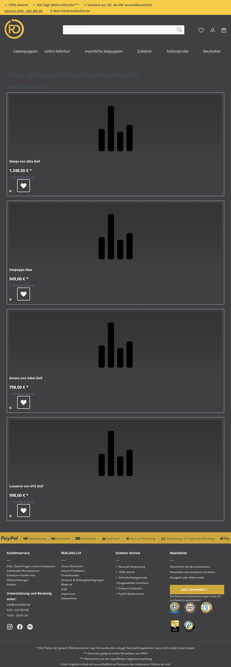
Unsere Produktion (73, 571)
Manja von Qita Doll (24, 161)
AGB (64, 589)
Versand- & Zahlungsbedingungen (82, 580)
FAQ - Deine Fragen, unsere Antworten (31, 566)
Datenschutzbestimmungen (192, 596)
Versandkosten (105, 648)
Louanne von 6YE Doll (26, 486)
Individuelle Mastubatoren (23, 571)
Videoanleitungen (18, 580)
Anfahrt (11, 584)
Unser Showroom (72, 566)
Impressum (68, 594)
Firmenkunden (70, 575)
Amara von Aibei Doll (25, 378)
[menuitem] (123, 32)
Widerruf (66, 584)
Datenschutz (69, 598)
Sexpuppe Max (20, 269)
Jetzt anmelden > (194, 589)
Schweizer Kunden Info (21, 575)
